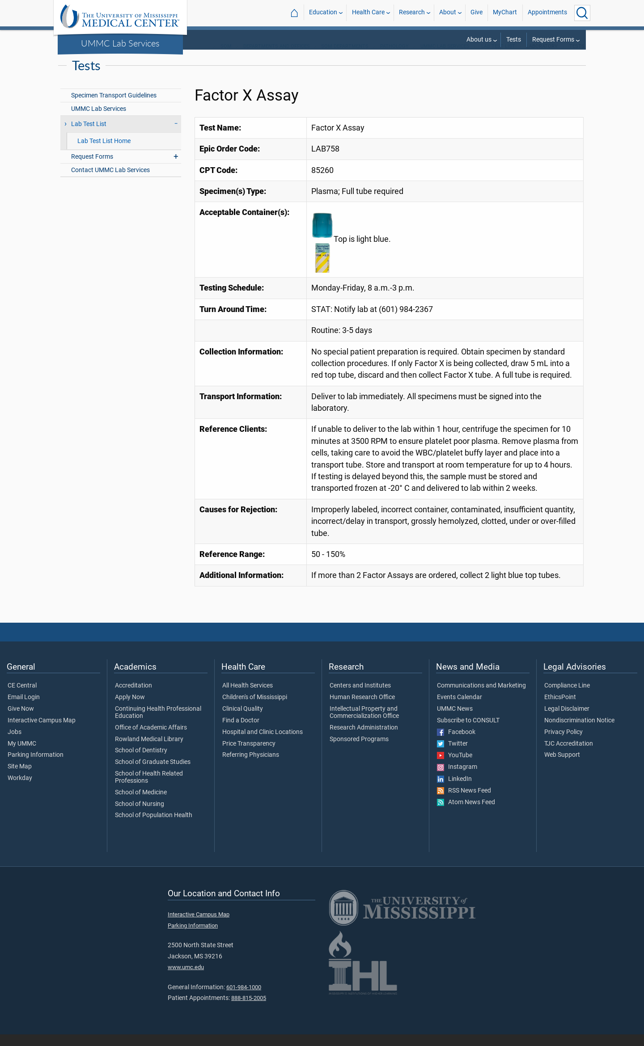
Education (323, 13)
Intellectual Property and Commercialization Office (364, 724)
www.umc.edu (186, 978)
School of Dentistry (141, 762)
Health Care (368, 13)
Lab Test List (498, 58)
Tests (513, 39)
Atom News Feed (466, 814)
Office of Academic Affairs (151, 739)
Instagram (457, 778)
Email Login (24, 709)
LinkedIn (454, 790)
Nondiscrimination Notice (579, 732)
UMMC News (455, 720)
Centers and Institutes (360, 697)
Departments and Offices (276, 58)
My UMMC (22, 755)
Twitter (452, 755)
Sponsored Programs (359, 751)
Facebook (456, 743)
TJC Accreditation (568, 755)
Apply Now (130, 709)
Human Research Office (362, 709)
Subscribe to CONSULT (468, 732)
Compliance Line (567, 697)
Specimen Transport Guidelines (114, 107)
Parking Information (36, 766)
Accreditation (133, 697)
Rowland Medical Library (149, 751)
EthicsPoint (560, 709)
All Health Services (247, 697)
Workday (20, 789)
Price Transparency (248, 755)
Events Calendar (459, 709)
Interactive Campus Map (42, 732)
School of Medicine (141, 804)
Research (412, 13)
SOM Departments (345, 58)
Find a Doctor (240, 732)
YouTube (454, 767)
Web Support (562, 766)
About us (478, 39)
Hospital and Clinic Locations (262, 743)
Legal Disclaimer (566, 720)
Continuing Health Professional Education (158, 724)
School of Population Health (153, 827)
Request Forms (553, 39)
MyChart (505, 13)
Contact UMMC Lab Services (110, 182)
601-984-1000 (243, 998)
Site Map (20, 778)
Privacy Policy (563, 743)
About (447, 13)
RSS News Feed (464, 802)
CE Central (22, 697)
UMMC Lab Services (120, 43)
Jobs (14, 743)
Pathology (394, 58)
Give (476, 13)
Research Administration (364, 739)
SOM (226, 58)
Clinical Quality (242, 720)
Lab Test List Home (104, 152)
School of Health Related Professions (149, 789)
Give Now (21, 720)
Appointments (547, 13)
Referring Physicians (250, 766)
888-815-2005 (248, 1009)
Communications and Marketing (481, 697)
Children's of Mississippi (254, 709)
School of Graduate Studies (153, 773)
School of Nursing (139, 815)
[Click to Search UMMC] (582, 13)
